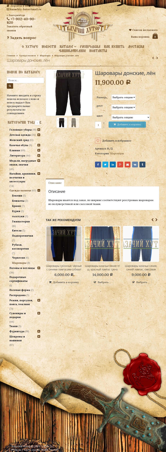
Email (128, 165)
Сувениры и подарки (17, 315)
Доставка (136, 46)
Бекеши (17, 195)
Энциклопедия (72, 51)
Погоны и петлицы (22, 268)
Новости (49, 46)
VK (135, 165)
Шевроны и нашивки (17, 338)
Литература (17, 155)
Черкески (18, 257)
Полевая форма (19, 290)
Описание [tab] (55, 182)
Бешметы (18, 200)
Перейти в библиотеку (24, 5)
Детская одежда (20, 134)
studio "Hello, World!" (45, 449)
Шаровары (45, 55)
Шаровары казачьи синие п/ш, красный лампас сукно (102, 267)
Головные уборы (20, 129)
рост (100, 105)
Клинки (14, 150)
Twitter (105, 165)
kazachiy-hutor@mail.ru (24, 9)
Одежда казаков (27, 55)
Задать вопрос (21, 37)
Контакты (98, 51)
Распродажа (90, 46)
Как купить (114, 46)
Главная (11, 55)
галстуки (18, 216)
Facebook (98, 165)
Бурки (16, 211)
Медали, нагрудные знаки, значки (22, 162)
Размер (101, 97)
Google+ (120, 165)
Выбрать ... (104, 282)
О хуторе (30, 46)
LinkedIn (113, 165)
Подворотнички (22, 235)
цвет (100, 115)
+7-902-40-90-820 (21, 21)
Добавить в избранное (116, 140)
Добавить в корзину (66, 282)
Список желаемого (143, 30)
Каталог (66, 46)
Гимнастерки (21, 221)
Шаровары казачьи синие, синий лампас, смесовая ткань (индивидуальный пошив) (141, 271)
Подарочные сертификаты (18, 279)
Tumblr (142, 165)
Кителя (17, 230)
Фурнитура (16, 331)
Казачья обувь (18, 145)
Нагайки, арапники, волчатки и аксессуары (22, 177)
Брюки (16, 205)
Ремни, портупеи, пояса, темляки (21, 302)
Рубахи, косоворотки (20, 246)
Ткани (13, 326)
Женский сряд (19, 140)
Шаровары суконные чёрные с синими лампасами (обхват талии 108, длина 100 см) (64, 269)
